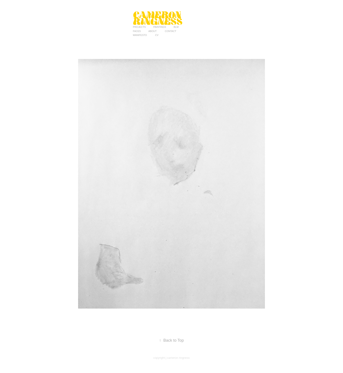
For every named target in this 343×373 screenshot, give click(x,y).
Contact (170, 31)
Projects (139, 27)
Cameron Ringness (158, 18)
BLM (176, 27)
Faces (137, 31)
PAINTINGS (159, 27)
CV (156, 35)
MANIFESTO (140, 35)
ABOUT (152, 31)
